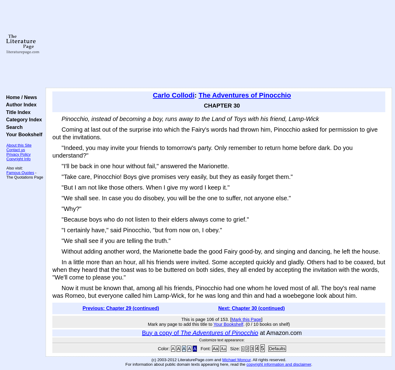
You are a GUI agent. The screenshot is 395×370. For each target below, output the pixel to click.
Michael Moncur (236, 360)
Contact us (15, 150)
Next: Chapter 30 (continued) (251, 308)
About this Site (19, 145)
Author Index (20, 104)
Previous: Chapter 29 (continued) (120, 308)
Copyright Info (18, 159)
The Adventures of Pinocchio (245, 95)
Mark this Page (246, 319)
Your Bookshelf (22, 134)
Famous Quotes (20, 172)
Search (13, 127)
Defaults (277, 348)
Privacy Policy (18, 154)
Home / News (20, 97)
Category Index (22, 119)
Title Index (16, 112)
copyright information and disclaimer (278, 364)
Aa (215, 348)
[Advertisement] (219, 44)
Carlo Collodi (173, 95)
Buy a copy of (200, 332)
